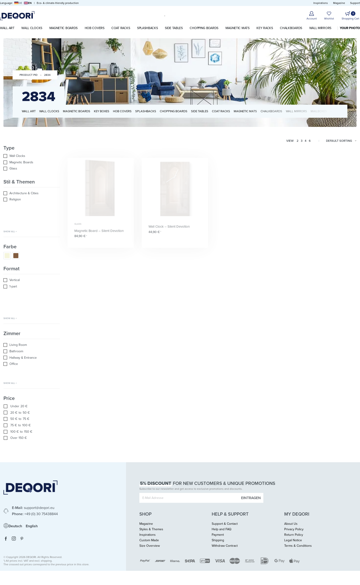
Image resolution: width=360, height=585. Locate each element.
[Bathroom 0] (31, 351)
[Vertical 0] (31, 280)
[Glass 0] (31, 168)
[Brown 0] (15, 255)
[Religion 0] (31, 199)
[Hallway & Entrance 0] (31, 358)
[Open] (329, 15)
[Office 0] (31, 364)
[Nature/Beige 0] (7, 255)
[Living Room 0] (31, 345)
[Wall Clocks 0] (31, 156)
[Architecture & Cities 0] (31, 193)
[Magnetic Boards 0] (31, 162)
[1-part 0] (31, 286)
